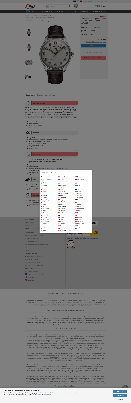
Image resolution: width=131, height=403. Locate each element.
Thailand (78, 228)
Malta (77, 211)
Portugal (78, 217)
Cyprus (43, 193)
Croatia (78, 191)
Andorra (61, 183)
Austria (61, 179)
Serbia (60, 221)
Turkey (43, 230)
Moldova (61, 213)
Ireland (78, 202)
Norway (44, 217)
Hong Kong (45, 200)
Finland (61, 195)
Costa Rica (62, 191)
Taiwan (61, 228)
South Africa (79, 224)
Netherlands (79, 179)
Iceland (78, 200)
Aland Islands (45, 183)
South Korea (45, 226)
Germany (44, 177)
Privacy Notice (48, 394)
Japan (78, 204)
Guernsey (79, 198)
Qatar (60, 219)
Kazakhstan (62, 206)
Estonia (44, 195)
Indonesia (61, 202)
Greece (44, 198)
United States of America (46, 180)
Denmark (78, 193)
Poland (61, 217)
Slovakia (44, 224)
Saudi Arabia (45, 221)
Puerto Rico (45, 219)
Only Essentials (119, 395)
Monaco (78, 213)
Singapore (79, 221)
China (43, 191)
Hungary (61, 200)
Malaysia (61, 211)
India (43, 202)
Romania (78, 219)
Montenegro (45, 215)
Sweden (78, 226)
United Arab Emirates (64, 230)
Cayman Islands (80, 189)
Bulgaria (44, 189)
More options (119, 399)
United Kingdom (63, 177)
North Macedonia (81, 215)
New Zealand (62, 215)
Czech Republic (63, 193)
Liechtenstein (45, 208)
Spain (60, 226)
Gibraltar (78, 195)
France (78, 177)
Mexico (43, 213)
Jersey (43, 206)
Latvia (78, 206)
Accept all (120, 391)
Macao (43, 211)
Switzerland (45, 228)
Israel (43, 204)
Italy (60, 204)
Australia (78, 183)
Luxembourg (79, 208)
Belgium (44, 185)
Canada (61, 189)
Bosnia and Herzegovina (62, 186)
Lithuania (61, 208)
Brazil (77, 185)
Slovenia (61, 224)
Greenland (62, 198)
